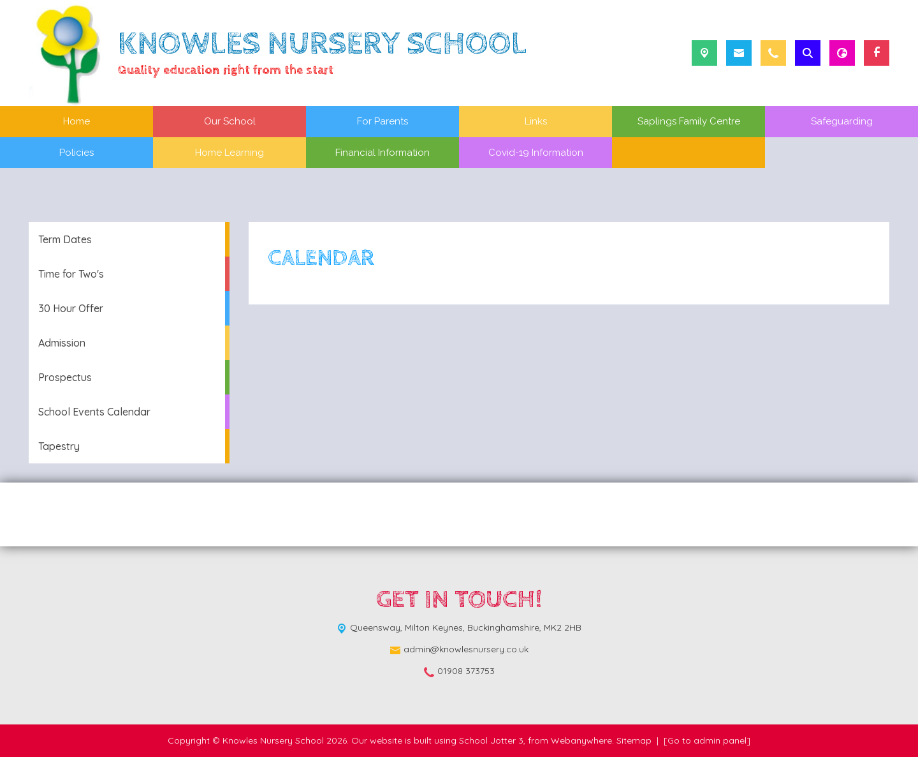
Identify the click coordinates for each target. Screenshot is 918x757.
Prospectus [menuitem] (65, 377)
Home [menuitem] (76, 121)
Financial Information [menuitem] (382, 152)
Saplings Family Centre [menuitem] (689, 121)
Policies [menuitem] (76, 152)
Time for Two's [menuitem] (71, 273)
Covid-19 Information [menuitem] (535, 152)
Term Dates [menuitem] (65, 239)
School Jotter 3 (491, 740)
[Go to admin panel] (707, 740)
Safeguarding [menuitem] (842, 121)
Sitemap (634, 740)
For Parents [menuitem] (382, 121)
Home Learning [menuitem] (229, 152)
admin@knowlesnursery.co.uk (466, 649)
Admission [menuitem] (61, 342)
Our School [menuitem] (230, 121)
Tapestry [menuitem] (59, 446)
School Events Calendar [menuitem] (94, 411)
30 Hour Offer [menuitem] (70, 308)
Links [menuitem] (536, 121)
